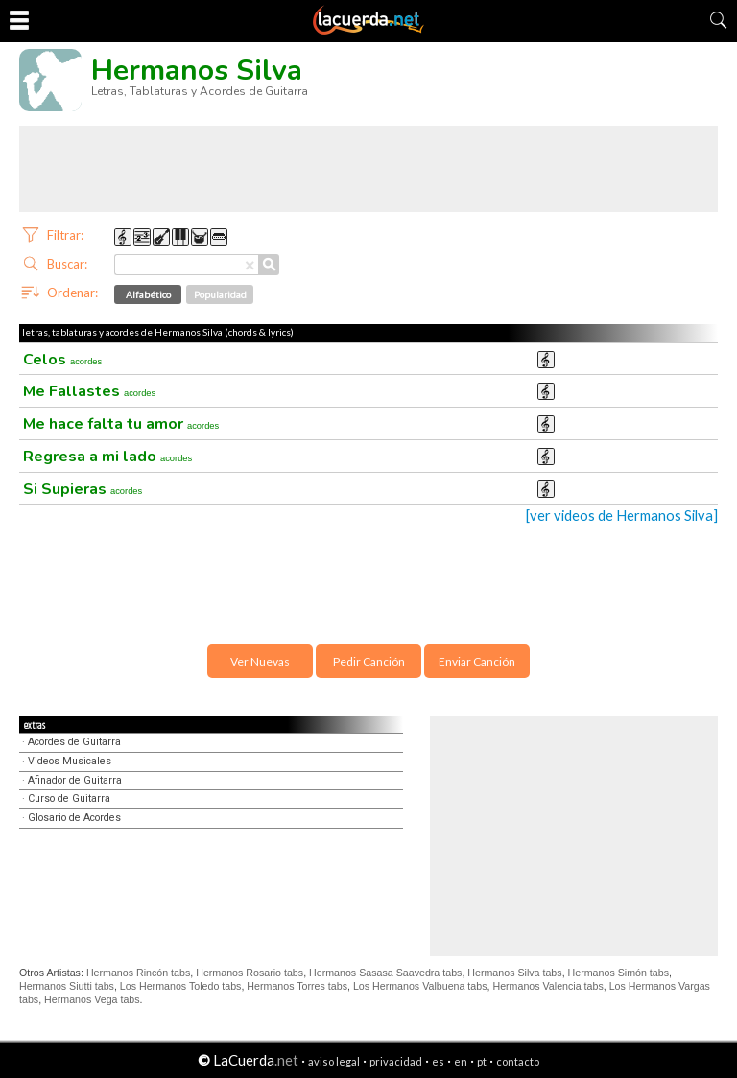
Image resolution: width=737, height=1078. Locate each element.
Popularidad (220, 294)
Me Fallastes (89, 391)
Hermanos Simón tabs (618, 972)
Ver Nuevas (260, 661)
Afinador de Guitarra (75, 780)
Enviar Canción (477, 661)
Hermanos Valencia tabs (547, 986)
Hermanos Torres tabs (297, 986)
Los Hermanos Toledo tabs (181, 986)
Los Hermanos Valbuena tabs (420, 986)
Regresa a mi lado (107, 456)
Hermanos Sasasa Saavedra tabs (385, 972)
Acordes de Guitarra (74, 742)
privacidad (395, 1061)
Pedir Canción (369, 661)
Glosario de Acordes (74, 817)
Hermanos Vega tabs (92, 999)
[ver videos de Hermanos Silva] (622, 515)
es (438, 1061)
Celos (62, 359)
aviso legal (334, 1061)
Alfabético (148, 294)
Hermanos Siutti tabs (66, 986)
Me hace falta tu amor (121, 423)
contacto (517, 1061)
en (460, 1061)
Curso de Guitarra (69, 798)
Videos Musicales (69, 761)
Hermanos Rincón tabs (138, 972)
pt (482, 1061)
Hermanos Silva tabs (514, 972)
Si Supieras (82, 489)
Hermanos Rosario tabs (249, 972)
